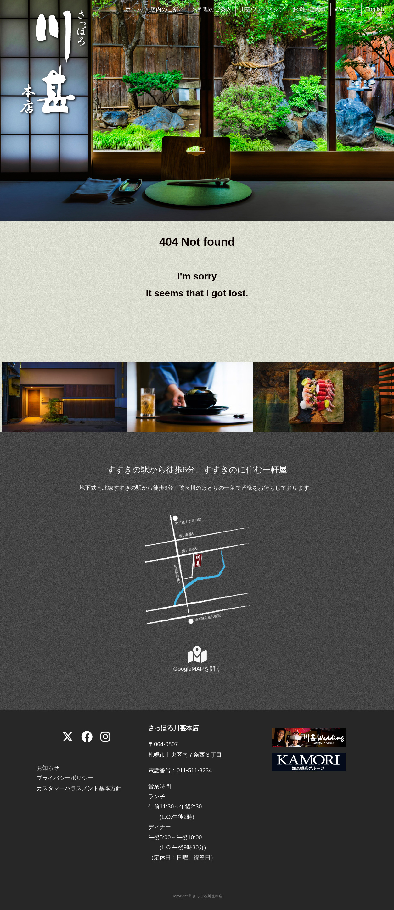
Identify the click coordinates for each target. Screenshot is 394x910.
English (374, 9)
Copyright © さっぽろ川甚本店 (197, 896)
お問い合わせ (310, 9)
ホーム (133, 9)
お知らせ (48, 768)
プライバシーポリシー (65, 778)
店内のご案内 (167, 9)
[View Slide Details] (64, 397)
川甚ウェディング (262, 9)
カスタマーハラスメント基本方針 (79, 788)
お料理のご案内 (212, 9)
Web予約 (346, 9)
